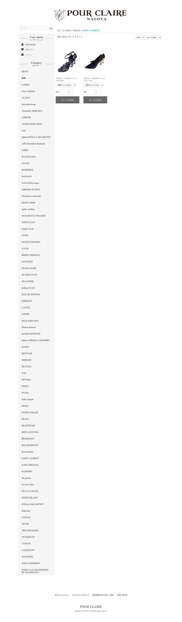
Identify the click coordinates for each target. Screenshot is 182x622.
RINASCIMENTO (30, 445)
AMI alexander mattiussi (33, 143)
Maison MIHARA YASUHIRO (35, 340)
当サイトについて (61, 595)
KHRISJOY (27, 300)
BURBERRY (27, 169)
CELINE (26, 163)
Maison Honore (29, 327)
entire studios (28, 209)
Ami (24, 130)
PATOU (25, 392)
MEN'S (25, 71)
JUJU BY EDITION (31, 294)
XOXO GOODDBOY (31, 563)
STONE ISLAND (30, 497)
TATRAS (26, 517)
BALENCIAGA (29, 156)
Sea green (26, 477)
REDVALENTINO (30, 431)
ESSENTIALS (28, 222)
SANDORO (27, 471)
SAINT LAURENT (30, 458)
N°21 (24, 372)
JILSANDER (28, 281)
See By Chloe (28, 484)
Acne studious (28, 91)
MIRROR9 (26, 359)
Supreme (26, 510)
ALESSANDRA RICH (32, 123)
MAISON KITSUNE (31, 333)
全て (59, 30)
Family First (27, 228)
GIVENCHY (27, 261)
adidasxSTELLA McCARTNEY (36, 136)
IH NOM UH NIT (30, 274)
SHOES (76, 30)
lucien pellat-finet (30, 320)
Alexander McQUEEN (32, 110)
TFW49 (25, 523)
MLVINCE (26, 366)
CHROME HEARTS (31, 189)
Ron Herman (27, 451)
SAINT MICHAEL (30, 464)
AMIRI (25, 150)
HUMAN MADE (29, 268)
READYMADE (28, 425)
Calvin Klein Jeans (30, 182)
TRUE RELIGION (30, 530)
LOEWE (25, 313)
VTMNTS (26, 543)
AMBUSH (26, 117)
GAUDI (25, 248)
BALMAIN (27, 176)
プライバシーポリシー (80, 595)
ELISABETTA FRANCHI (34, 215)
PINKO (25, 405)
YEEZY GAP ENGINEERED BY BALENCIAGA (35, 571)
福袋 (24, 77)
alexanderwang (29, 104)
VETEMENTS (28, 536)
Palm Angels (27, 399)
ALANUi (26, 97)
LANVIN (26, 307)
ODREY (25, 386)
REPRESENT (28, 438)
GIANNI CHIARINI (31, 241)
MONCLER (27, 353)
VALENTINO (28, 550)
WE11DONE (27, 556)
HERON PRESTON (31, 254)
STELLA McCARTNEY (33, 504)
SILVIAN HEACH (30, 491)
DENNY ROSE (28, 202)
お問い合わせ (122, 595)
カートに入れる (67, 100)
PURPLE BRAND (30, 412)
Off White (26, 379)
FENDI (25, 235)
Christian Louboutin (31, 195)
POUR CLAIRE (91, 606)
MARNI (25, 346)
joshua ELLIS (28, 287)
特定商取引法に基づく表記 (103, 595)
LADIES (26, 84)
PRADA (25, 418)
